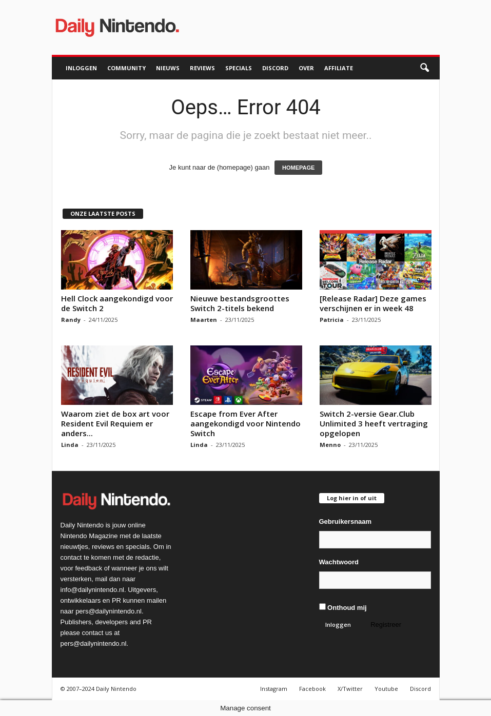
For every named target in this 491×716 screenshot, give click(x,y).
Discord (275, 68)
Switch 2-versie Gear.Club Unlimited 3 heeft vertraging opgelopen (374, 423)
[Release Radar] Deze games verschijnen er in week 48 (373, 303)
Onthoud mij (343, 607)
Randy (71, 319)
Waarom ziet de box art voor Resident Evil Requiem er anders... (115, 423)
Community (126, 68)
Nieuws (168, 68)
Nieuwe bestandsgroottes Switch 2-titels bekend (239, 303)
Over (306, 68)
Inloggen (81, 68)
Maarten (203, 319)
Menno (330, 444)
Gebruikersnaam (345, 521)
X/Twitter (350, 688)
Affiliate (338, 68)
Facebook (312, 688)
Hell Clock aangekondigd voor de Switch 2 (117, 303)
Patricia (332, 319)
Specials (238, 68)
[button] (424, 68)
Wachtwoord (339, 562)
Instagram (273, 688)
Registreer (385, 624)
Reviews (202, 68)
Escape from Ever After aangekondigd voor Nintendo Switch (245, 423)
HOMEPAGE (298, 168)
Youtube (386, 688)
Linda (69, 444)
